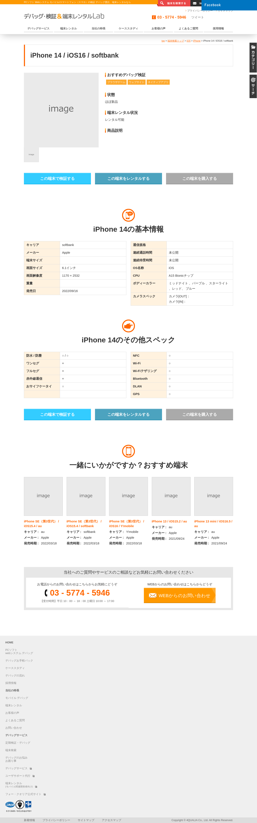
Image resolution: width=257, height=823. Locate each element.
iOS (188, 40)
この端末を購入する (199, 178)
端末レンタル (13, 705)
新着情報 (29, 820)
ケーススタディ (15, 668)
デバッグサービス (16, 735)
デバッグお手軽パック (19, 660)
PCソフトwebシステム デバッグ (19, 652)
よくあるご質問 (15, 720)
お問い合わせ (13, 727)
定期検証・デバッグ (17, 742)
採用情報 (10, 683)
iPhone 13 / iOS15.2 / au (169, 521)
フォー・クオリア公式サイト (25, 794)
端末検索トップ (176, 40)
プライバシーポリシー (200, 10)
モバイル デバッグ (16, 697)
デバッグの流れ (15, 675)
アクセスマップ (111, 820)
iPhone (196, 40)
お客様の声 (12, 712)
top (163, 40)
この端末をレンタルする (128, 178)
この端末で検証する (57, 178)
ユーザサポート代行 (20, 775)
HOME (9, 642)
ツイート (197, 17)
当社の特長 (12, 690)
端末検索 (10, 750)
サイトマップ (86, 820)
